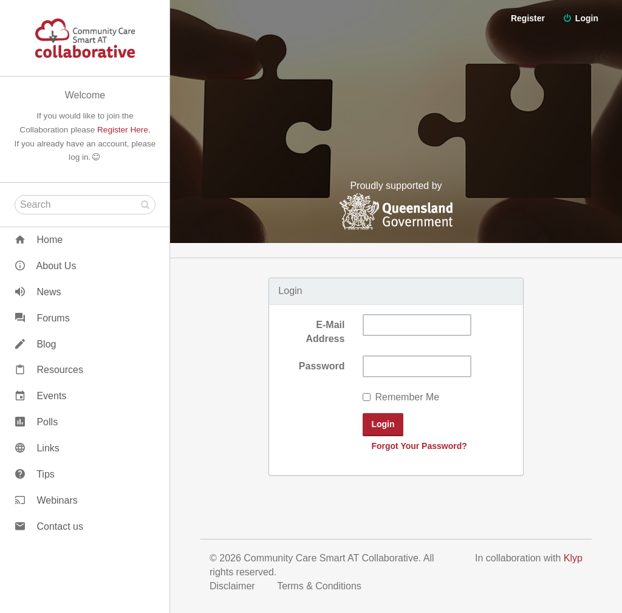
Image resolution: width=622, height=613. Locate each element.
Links (37, 448)
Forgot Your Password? (418, 446)
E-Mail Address (325, 332)
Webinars (46, 500)
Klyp (573, 558)
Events (40, 396)
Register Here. (124, 129)
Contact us (49, 526)
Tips (35, 474)
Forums (42, 318)
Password (322, 366)
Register (581, 55)
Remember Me (401, 397)
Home (39, 240)
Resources (49, 370)
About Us (45, 266)
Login (580, 18)
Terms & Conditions (320, 586)
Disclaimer (234, 586)
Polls (36, 422)
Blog (35, 344)
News (38, 292)
